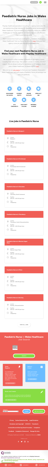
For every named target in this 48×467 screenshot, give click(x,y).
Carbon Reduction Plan (21, 420)
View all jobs (24, 324)
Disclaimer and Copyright (17, 424)
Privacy (12, 420)
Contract (15, 347)
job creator (16, 70)
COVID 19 (27, 424)
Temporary (15, 348)
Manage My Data (34, 431)
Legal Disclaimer (33, 420)
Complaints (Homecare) (22, 431)
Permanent (15, 345)
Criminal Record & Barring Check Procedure (20, 427)
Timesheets (35, 424)
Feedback (11, 431)
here (34, 41)
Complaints (37, 427)
